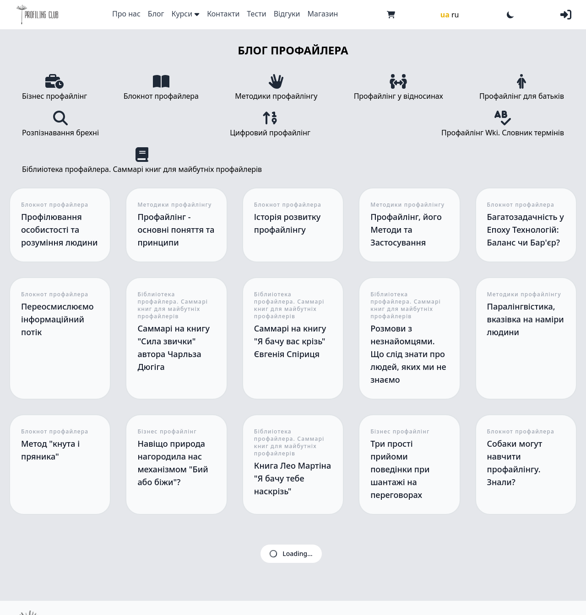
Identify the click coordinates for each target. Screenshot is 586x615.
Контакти (223, 14)
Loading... (290, 554)
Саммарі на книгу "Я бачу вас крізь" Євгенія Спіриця (290, 341)
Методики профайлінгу (174, 205)
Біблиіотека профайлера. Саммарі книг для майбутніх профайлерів (172, 305)
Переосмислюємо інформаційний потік (57, 319)
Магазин (323, 14)
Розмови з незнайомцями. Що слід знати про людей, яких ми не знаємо (408, 354)
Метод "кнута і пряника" (50, 450)
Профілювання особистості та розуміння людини (59, 229)
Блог (156, 14)
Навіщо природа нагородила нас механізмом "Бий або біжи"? (172, 462)
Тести (256, 14)
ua (445, 15)
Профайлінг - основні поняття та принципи (175, 229)
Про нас (126, 14)
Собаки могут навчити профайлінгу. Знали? (515, 462)
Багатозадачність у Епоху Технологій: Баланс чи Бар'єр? (525, 229)
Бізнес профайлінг (166, 431)
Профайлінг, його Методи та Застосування (406, 229)
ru (455, 15)
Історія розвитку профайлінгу (287, 223)
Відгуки (287, 14)
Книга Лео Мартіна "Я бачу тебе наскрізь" (292, 478)
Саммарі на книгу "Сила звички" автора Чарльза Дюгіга (173, 347)
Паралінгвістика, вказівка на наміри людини (525, 319)
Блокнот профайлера (54, 205)
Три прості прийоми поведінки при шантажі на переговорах (399, 469)
